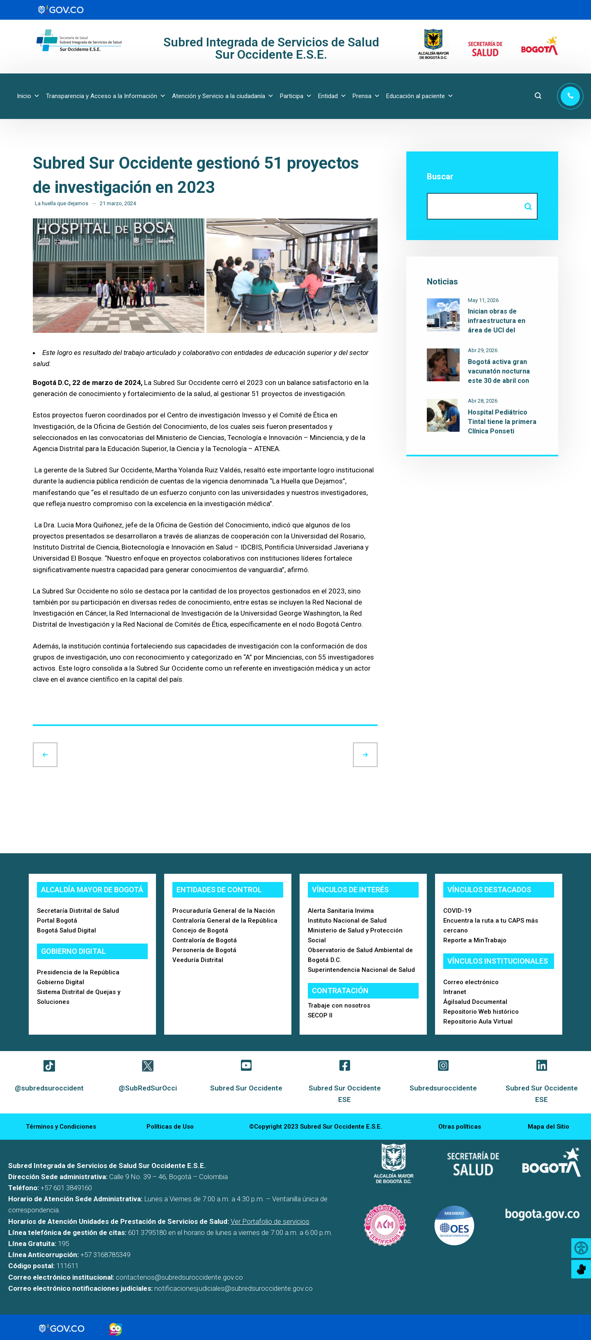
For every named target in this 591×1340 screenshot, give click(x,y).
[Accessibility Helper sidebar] (581, 1248)
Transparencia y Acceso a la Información (106, 96)
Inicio (28, 96)
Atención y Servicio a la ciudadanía (223, 96)
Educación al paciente (420, 96)
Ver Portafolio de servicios (270, 1221)
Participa (296, 96)
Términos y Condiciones (61, 1126)
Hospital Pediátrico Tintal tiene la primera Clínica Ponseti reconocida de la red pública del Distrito (502, 431)
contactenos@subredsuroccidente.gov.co (179, 1277)
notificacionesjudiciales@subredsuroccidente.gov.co (233, 1288)
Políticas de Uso (170, 1126)
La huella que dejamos (61, 203)
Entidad (332, 96)
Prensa (366, 96)
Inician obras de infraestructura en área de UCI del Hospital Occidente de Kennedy (502, 330)
